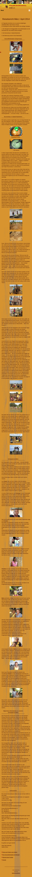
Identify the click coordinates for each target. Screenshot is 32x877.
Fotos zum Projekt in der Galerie (9, 852)
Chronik (4, 860)
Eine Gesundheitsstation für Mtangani (11, 854)
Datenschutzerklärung (16, 873)
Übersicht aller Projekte (7, 857)
